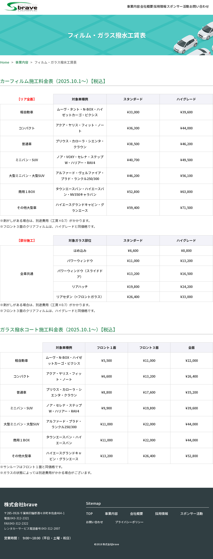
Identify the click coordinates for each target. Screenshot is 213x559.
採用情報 (159, 6)
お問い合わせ (199, 6)
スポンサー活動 (178, 6)
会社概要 (146, 6)
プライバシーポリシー (129, 522)
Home (4, 62)
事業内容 (133, 6)
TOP (89, 513)
